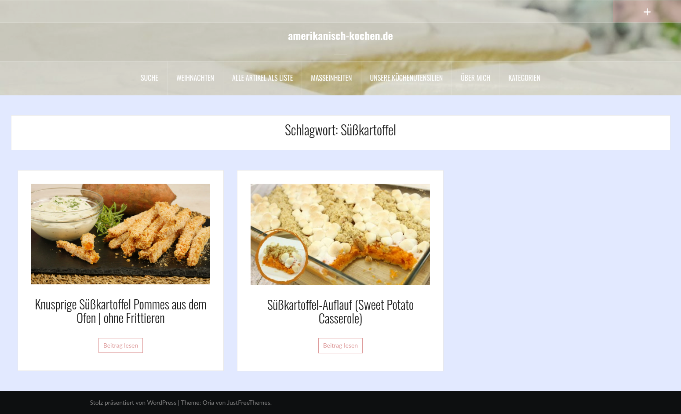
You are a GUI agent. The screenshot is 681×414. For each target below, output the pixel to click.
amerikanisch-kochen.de (340, 35)
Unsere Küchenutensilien (406, 78)
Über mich (475, 78)
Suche (149, 78)
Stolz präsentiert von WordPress (133, 402)
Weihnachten (195, 78)
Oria (208, 402)
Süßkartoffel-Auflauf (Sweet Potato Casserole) (340, 311)
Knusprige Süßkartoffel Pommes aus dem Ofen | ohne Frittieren (120, 311)
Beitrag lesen (120, 345)
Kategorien (524, 78)
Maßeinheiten (331, 78)
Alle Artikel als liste (262, 78)
